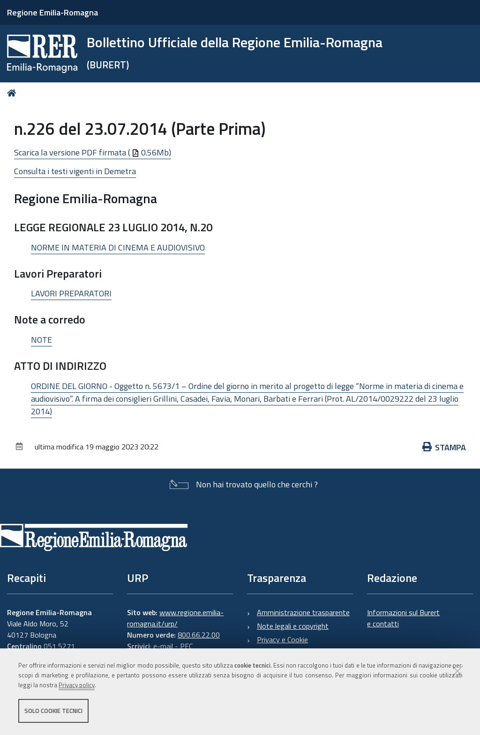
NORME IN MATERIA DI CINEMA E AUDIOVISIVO (118, 247)
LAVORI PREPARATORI (71, 293)
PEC (186, 646)
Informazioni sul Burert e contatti (403, 618)
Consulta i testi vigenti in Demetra (75, 171)
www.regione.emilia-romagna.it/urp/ (175, 618)
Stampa (444, 447)
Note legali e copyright (293, 626)
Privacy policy (77, 685)
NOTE (41, 339)
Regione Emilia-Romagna (52, 12)
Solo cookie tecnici (53, 710)
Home (13, 93)
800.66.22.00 (199, 634)
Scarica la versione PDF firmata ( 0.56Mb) (92, 152)
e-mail (163, 646)
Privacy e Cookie (282, 639)
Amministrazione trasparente (303, 612)
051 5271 (59, 646)
